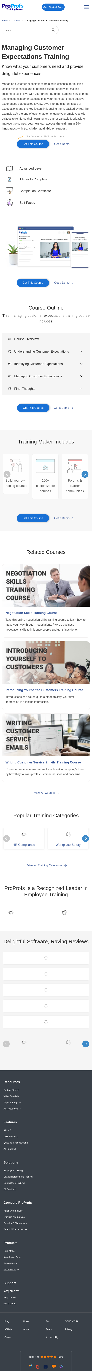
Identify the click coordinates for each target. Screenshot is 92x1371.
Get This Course (30, 142)
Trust (48, 1321)
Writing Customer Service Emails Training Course (43, 762)
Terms (49, 1329)
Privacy (68, 1329)
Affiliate (8, 1329)
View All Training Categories (45, 865)
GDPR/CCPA (71, 1321)
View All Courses (45, 792)
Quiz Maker (9, 1251)
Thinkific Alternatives (14, 1217)
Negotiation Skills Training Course (32, 613)
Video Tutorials (11, 1096)
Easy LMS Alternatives (15, 1223)
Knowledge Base (12, 1257)
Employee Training (13, 1170)
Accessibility (52, 1337)
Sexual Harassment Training (18, 1176)
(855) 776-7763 (11, 1291)
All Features (10, 1149)
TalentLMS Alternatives (15, 1229)
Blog (6, 1321)
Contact (8, 1337)
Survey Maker (11, 1263)
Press (26, 1321)
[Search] (30, 30)
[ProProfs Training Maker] (13, 7)
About (26, 1329)
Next (85, 474)
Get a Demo (61, 143)
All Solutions (10, 1189)
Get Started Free (53, 7)
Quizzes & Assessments (16, 1142)
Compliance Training (14, 1183)
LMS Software (11, 1136)
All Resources (11, 1108)
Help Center (10, 1297)
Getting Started (11, 1090)
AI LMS (7, 1130)
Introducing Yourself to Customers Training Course (44, 690)
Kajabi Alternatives (13, 1210)
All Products (10, 1269)
